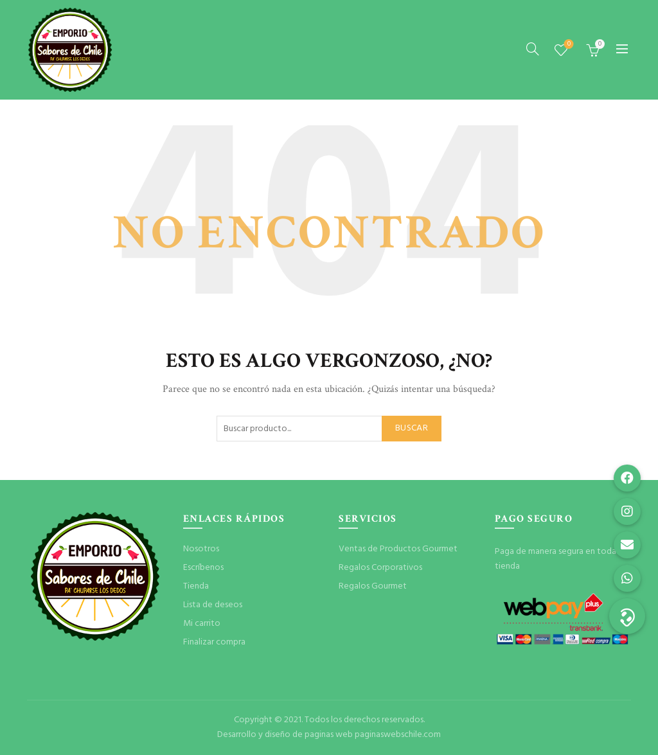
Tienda (196, 586)
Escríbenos (203, 567)
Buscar (411, 428)
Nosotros (201, 549)
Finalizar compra (214, 642)
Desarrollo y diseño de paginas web (285, 734)
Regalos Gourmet (373, 586)
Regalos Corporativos (380, 567)
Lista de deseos (567, 44)
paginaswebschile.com (398, 734)
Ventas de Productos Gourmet (398, 549)
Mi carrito (201, 623)
